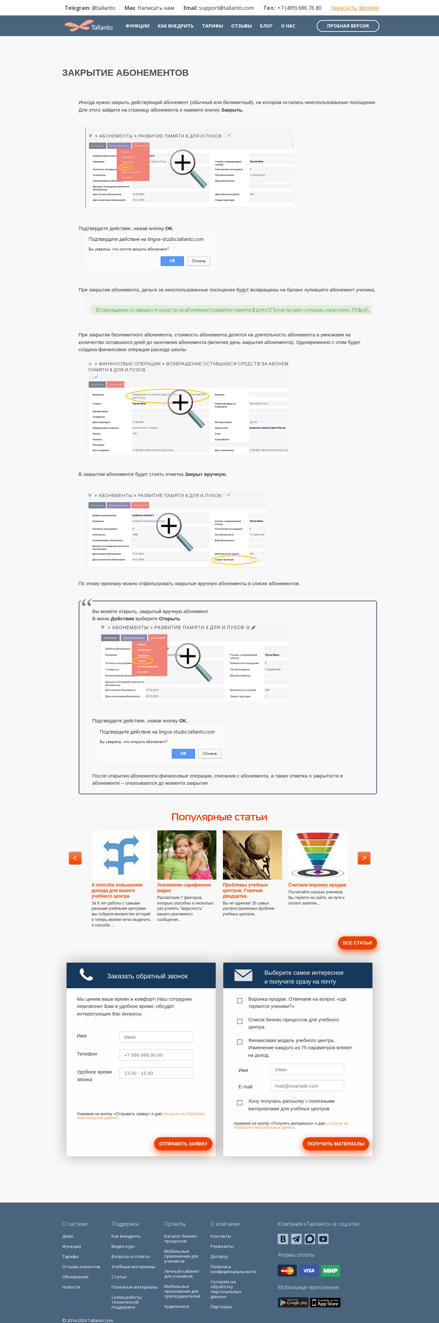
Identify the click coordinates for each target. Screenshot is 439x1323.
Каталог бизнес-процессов (181, 1238)
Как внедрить (180, 29)
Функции (142, 29)
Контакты (220, 1236)
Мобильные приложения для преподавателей (182, 1291)
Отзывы (245, 29)
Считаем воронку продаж (317, 884)
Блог (270, 29)
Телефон (87, 1053)
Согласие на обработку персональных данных (225, 1289)
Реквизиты (222, 1246)
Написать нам (153, 8)
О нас (292, 29)
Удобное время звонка (94, 1075)
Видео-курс (123, 1246)
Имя (82, 1035)
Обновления (75, 1277)
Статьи (119, 1277)
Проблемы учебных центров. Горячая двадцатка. (245, 890)
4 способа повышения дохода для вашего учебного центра (117, 890)
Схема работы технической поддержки (126, 1302)
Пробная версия (346, 29)
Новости (71, 1287)
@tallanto (101, 8)
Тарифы (216, 29)
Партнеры (221, 1307)
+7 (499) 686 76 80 (297, 8)
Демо (67, 1236)
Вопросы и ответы (130, 1256)
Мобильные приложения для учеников (181, 1256)
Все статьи (357, 943)
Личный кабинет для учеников (182, 1273)
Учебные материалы (133, 1267)
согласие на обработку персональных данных (291, 1125)
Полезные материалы (134, 1287)
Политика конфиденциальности (233, 1269)
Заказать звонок (353, 8)
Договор (219, 1256)
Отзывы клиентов (81, 1267)
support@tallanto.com (224, 8)
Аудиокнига (176, 1306)
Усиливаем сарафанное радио (184, 887)
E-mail (245, 1086)
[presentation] (127, 1099)
